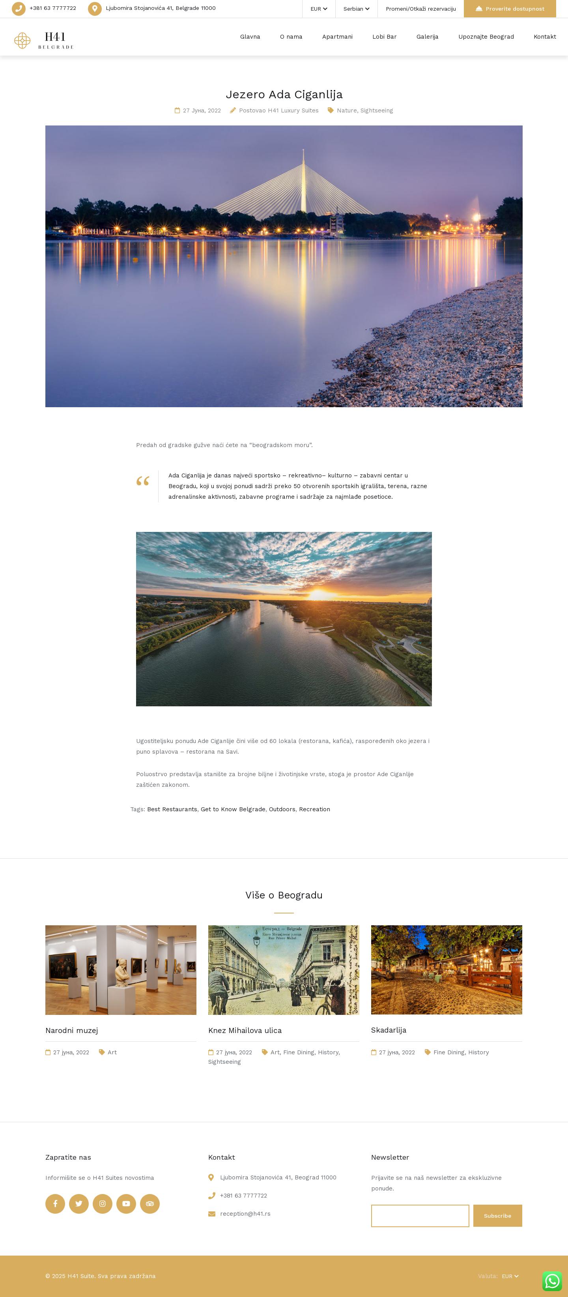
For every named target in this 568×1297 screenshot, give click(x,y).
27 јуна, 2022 (202, 110)
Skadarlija (388, 1030)
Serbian (357, 9)
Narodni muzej (71, 1030)
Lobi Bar (384, 36)
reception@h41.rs (245, 1213)
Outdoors (282, 809)
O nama (291, 36)
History (328, 1052)
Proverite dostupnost (510, 8)
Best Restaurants (172, 809)
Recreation (314, 809)
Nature (347, 110)
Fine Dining (298, 1052)
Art (112, 1052)
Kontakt (545, 36)
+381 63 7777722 (53, 8)
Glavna (250, 36)
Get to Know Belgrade (233, 809)
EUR (318, 9)
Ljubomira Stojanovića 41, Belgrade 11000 (161, 8)
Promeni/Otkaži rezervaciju (421, 9)
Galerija (428, 36)
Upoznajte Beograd (486, 36)
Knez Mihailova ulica (245, 1030)
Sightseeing (377, 110)
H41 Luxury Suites (293, 110)
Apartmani (337, 36)
